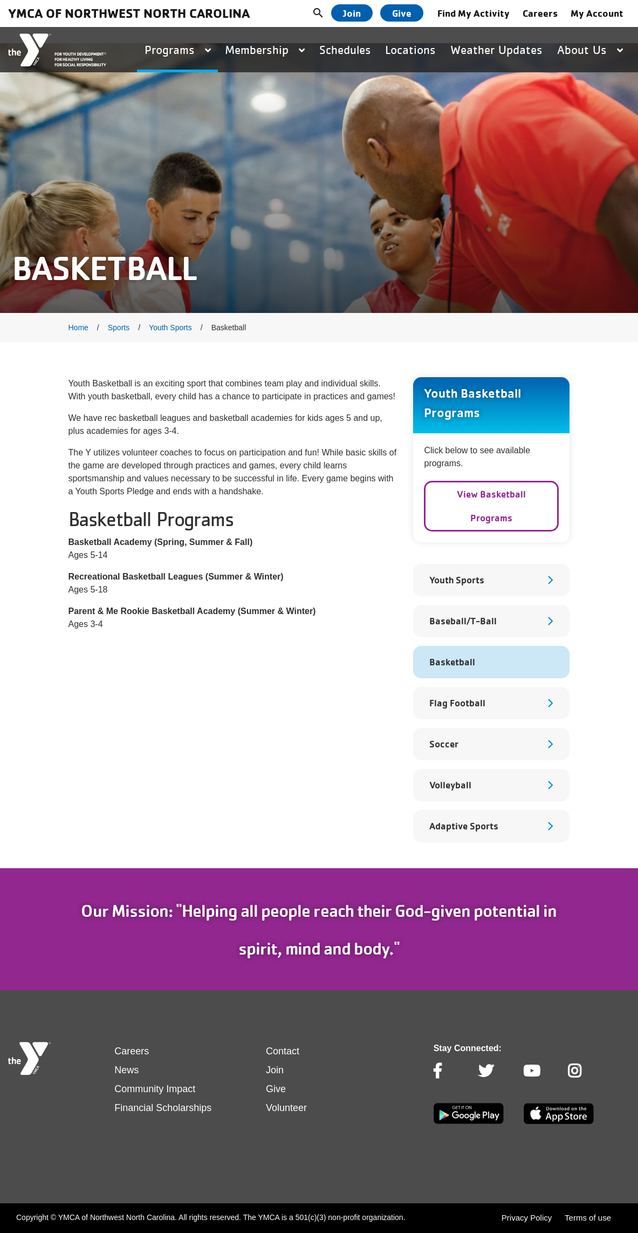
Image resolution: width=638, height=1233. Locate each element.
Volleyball (450, 785)
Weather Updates (496, 50)
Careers (540, 13)
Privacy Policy (527, 1217)
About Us (590, 50)
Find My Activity (473, 13)
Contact (282, 1051)
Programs (178, 50)
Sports (118, 327)
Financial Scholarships (162, 1107)
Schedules (345, 50)
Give (401, 13)
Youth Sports (170, 327)
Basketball (452, 661)
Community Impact (154, 1089)
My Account (597, 13)
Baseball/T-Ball (463, 620)
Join (352, 13)
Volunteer (286, 1107)
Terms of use (588, 1217)
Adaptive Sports (463, 826)
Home (78, 327)
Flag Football (457, 703)
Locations (410, 50)
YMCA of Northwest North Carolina (129, 13)
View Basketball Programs (491, 505)
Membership (265, 50)
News (126, 1070)
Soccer (443, 744)
